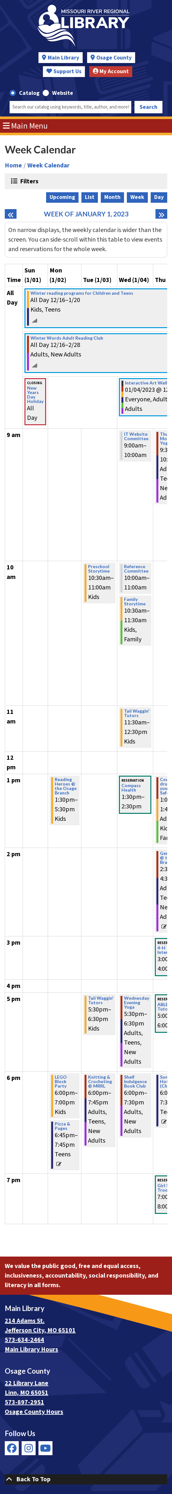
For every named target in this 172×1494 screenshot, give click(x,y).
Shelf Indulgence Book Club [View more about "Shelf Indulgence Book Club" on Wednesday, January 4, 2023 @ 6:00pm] (135, 1081)
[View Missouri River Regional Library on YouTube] (45, 1448)
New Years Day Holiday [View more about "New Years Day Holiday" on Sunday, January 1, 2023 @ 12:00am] (35, 395)
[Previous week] (11, 214)
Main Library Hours (31, 1349)
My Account (111, 71)
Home (13, 165)
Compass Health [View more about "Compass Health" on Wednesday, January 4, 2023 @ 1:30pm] (131, 787)
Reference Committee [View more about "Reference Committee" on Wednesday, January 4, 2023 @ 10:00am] (136, 568)
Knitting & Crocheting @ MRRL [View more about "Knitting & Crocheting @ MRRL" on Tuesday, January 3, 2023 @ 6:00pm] (100, 1081)
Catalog (29, 93)
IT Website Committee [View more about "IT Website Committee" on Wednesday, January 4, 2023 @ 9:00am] (136, 436)
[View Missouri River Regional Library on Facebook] (12, 1448)
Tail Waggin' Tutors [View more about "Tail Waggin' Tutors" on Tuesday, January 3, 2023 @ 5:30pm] (101, 1000)
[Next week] (161, 214)
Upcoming (62, 197)
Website (62, 93)
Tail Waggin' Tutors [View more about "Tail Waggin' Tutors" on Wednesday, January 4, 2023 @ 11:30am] (136, 713)
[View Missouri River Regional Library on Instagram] (29, 1448)
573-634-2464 (24, 1339)
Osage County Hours (34, 1411)
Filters (28, 181)
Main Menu (25, 126)
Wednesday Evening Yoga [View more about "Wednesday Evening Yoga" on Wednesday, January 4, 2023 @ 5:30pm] (136, 1002)
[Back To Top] (86, 1479)
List (89, 197)
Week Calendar (48, 165)
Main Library (63, 58)
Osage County (114, 58)
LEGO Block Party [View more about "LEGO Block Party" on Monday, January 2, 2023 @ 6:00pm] (61, 1081)
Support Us (63, 71)
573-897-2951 (24, 1402)
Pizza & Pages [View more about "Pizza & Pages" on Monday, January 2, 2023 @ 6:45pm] (62, 1126)
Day (159, 197)
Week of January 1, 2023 (86, 214)
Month (112, 197)
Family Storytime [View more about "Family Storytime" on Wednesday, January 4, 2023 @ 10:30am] (135, 601)
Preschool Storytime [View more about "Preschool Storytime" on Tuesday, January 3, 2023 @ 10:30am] (99, 568)
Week (137, 197)
